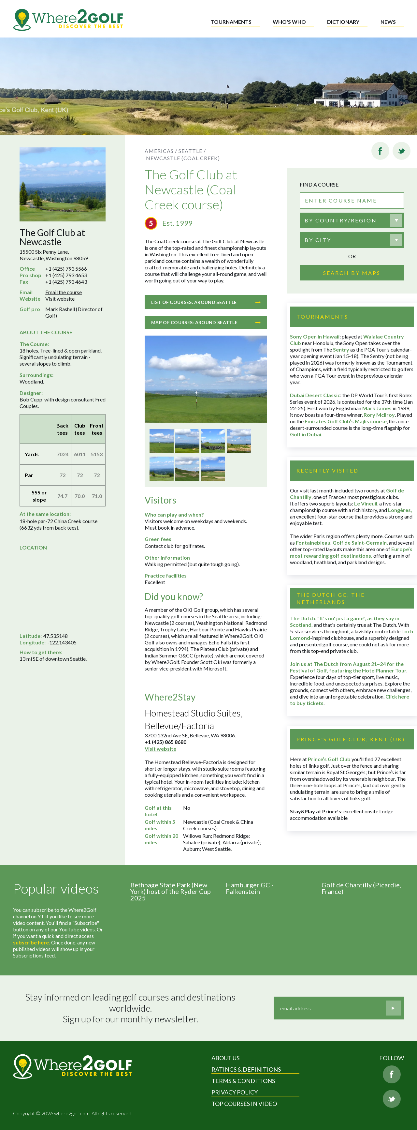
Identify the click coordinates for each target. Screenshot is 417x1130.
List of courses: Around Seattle (206, 302)
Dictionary (343, 22)
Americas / (161, 151)
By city (318, 240)
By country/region (341, 220)
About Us (225, 1058)
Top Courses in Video (244, 1103)
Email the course (63, 292)
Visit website (60, 298)
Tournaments (231, 22)
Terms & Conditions (243, 1080)
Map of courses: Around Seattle (206, 322)
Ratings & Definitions (246, 1069)
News (388, 22)
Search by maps (352, 273)
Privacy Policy (234, 1092)
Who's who (289, 22)
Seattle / (192, 151)
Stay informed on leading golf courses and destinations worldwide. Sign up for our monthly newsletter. (131, 1008)
